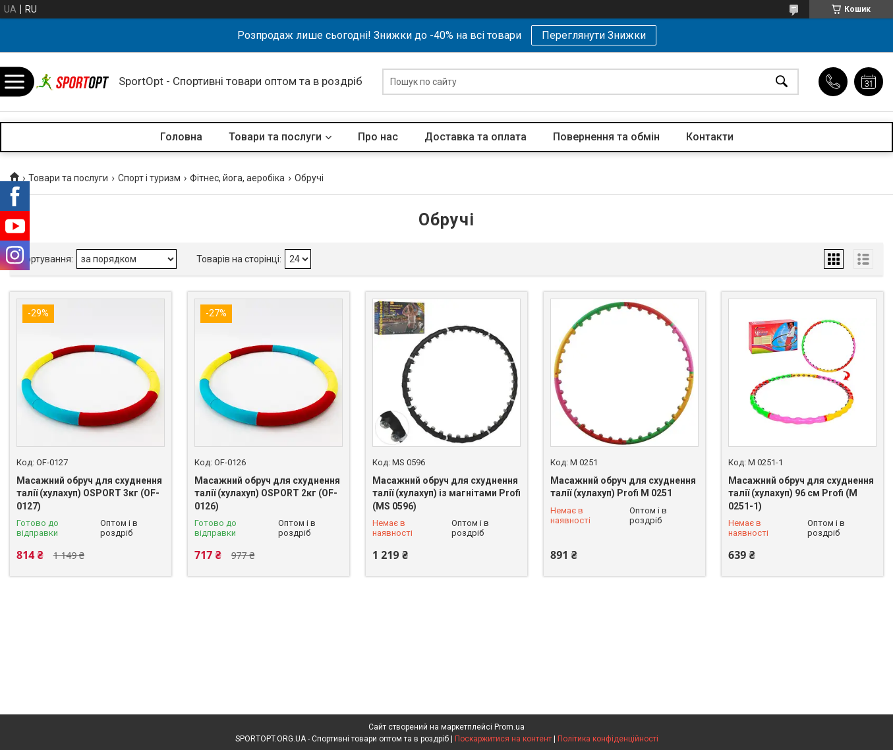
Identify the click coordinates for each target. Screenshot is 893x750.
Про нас (378, 136)
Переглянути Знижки (594, 35)
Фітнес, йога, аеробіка (237, 178)
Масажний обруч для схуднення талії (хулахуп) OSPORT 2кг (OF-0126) (267, 493)
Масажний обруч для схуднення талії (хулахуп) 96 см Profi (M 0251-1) (801, 493)
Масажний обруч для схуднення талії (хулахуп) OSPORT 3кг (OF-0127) (89, 493)
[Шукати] (781, 82)
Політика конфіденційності (608, 738)
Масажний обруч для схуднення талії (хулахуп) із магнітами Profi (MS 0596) (446, 493)
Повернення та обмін (606, 136)
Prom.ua (509, 727)
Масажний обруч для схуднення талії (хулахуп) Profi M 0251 (623, 487)
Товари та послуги (275, 136)
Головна (181, 136)
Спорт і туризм (149, 178)
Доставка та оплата (475, 136)
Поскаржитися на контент (503, 738)
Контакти (710, 136)
